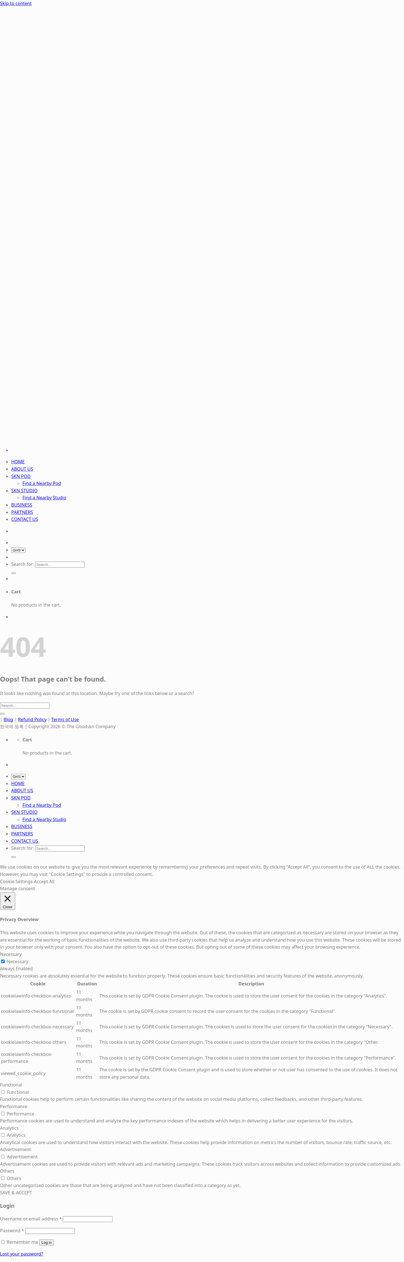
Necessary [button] (11, 954)
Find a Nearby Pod (41, 483)
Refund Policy (32, 719)
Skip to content (16, 3)
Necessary (17, 961)
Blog (8, 719)
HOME (18, 462)
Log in (47, 1242)
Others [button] (7, 1171)
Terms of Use (65, 719)
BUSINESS (21, 505)
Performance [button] (13, 1106)
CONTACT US (24, 519)
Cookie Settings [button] (16, 881)
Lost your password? (21, 1254)
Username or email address (31, 1219)
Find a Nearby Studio (44, 498)
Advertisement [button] (15, 1149)
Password (12, 1230)
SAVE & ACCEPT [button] (16, 1193)
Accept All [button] (44, 881)
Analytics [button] (9, 1128)
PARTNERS (22, 512)
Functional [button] (11, 1085)
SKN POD (21, 476)
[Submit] (13, 573)
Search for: (22, 564)
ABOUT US (22, 469)
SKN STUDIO (24, 491)
